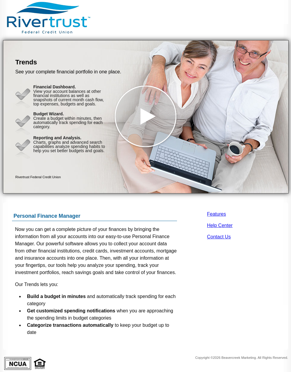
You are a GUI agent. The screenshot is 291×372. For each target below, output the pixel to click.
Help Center (219, 225)
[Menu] (279, 12)
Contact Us (219, 236)
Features (216, 214)
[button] (145, 116)
